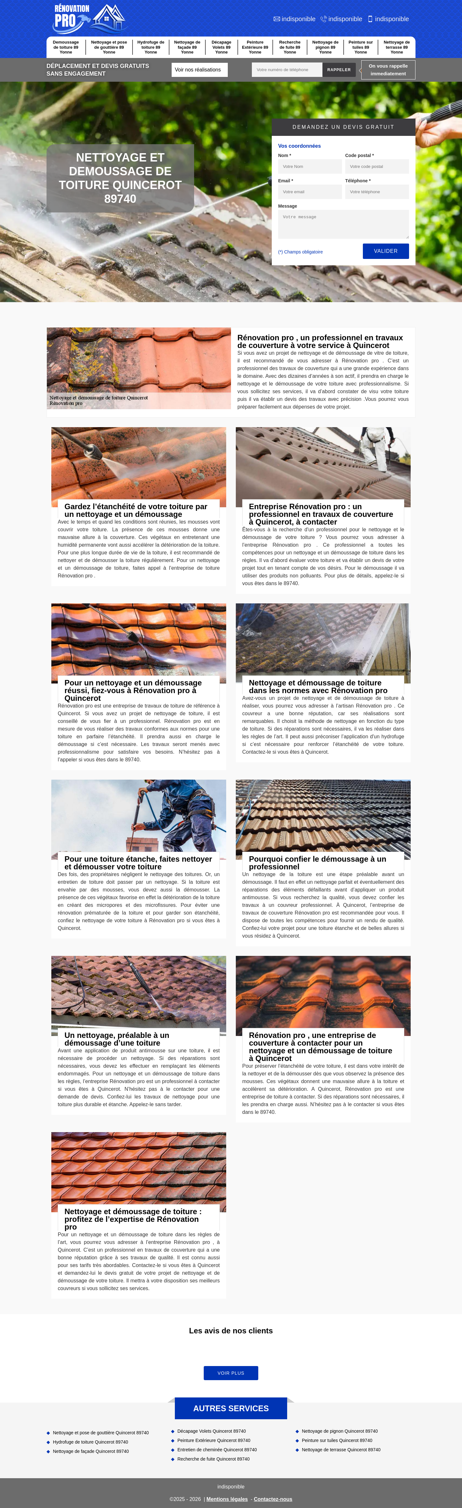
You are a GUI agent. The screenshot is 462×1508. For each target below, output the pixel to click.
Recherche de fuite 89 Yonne (289, 47)
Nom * (284, 155)
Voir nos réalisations (198, 69)
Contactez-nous (273, 1499)
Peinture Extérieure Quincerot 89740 (213, 1440)
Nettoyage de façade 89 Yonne (187, 47)
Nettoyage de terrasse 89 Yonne (397, 47)
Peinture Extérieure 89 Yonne (255, 47)
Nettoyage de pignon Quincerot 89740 (340, 1431)
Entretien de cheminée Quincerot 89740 (217, 1449)
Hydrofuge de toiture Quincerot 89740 (90, 1442)
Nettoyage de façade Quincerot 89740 (91, 1451)
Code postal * (359, 155)
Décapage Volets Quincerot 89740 (211, 1431)
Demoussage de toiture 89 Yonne (66, 47)
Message (287, 206)
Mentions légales (227, 1499)
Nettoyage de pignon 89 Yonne (325, 47)
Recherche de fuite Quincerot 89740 (213, 1459)
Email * (285, 180)
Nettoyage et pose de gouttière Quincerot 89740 (101, 1432)
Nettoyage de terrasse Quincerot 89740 (341, 1449)
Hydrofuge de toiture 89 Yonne (150, 47)
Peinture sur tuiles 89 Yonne (361, 47)
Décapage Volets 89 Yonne (221, 47)
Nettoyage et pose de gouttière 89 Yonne (109, 47)
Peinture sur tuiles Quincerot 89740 (337, 1440)
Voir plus (231, 1373)
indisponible (299, 18)
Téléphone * (358, 180)
